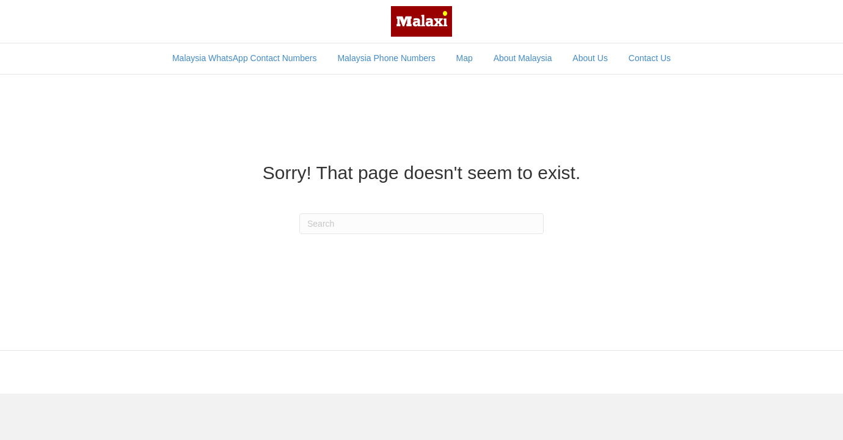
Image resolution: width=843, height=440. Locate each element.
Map (464, 58)
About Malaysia (523, 58)
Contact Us (650, 58)
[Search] (728, 51)
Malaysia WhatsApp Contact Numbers (244, 58)
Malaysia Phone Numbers (386, 58)
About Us (590, 58)
